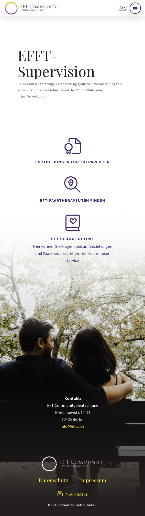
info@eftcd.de (72, 426)
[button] (135, 8)
